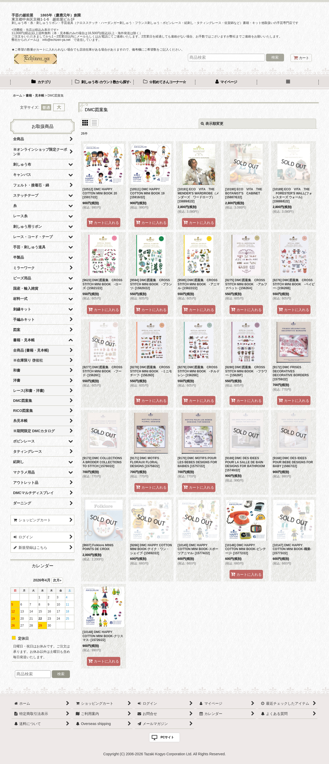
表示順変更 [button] (212, 123)
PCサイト (167, 737)
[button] (288, 82)
